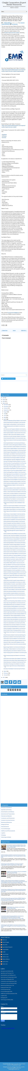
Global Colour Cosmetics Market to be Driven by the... (15, 493)
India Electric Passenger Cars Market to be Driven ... (14, 664)
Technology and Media (6, 837)
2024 (4, 399)
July (5, 413)
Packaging (3, 835)
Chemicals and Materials (6, 816)
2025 (4, 397)
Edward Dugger (5, 942)
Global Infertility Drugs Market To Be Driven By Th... (14, 560)
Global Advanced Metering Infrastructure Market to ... (15, 528)
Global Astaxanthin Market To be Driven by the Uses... (15, 438)
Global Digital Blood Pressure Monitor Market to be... (15, 475)
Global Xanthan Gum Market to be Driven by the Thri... (15, 550)
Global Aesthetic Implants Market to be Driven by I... (15, 515)
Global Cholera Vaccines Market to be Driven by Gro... (15, 479)
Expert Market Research (7, 947)
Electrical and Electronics (6, 822)
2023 (4, 401)
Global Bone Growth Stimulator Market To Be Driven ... (15, 436)
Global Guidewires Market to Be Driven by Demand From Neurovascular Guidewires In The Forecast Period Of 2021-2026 (13, 856)
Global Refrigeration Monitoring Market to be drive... (15, 570)
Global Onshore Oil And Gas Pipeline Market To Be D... (15, 470)
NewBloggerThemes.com (14, 1069)
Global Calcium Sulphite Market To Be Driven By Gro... (15, 448)
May (5, 417)
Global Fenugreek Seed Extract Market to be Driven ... (15, 523)
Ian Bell (3, 951)
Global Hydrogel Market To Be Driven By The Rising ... (15, 542)
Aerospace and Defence (6, 807)
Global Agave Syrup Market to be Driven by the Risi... (15, 509)
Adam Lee (4, 939)
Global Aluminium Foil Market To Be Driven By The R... (15, 662)
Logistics (3, 833)
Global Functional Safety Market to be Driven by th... (15, 626)
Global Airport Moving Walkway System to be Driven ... (15, 466)
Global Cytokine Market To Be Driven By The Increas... (15, 432)
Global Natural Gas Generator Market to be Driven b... (15, 624)
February (6, 673)
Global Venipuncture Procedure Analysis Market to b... (15, 613)
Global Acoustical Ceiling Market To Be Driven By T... (15, 568)
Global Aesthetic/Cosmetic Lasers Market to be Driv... (15, 584)
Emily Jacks (4, 944)
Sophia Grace (5, 961)
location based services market (12, 32)
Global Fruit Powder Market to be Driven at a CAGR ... (15, 582)
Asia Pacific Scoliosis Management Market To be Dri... (15, 444)
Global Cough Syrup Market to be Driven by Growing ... (15, 611)
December (6, 404)
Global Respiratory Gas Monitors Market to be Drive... (15, 650)
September (6, 410)
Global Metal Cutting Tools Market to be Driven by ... (15, 548)
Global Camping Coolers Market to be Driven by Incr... (15, 617)
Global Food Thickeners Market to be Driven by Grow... (15, 477)
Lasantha (22, 1066)
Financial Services (5, 826)
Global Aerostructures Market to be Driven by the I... (14, 591)
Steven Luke (4, 964)
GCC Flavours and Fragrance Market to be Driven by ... (15, 429)
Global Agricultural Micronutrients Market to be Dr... (14, 587)
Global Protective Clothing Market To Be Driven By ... (15, 517)
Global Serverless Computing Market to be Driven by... (15, 463)
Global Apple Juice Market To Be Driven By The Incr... (15, 453)
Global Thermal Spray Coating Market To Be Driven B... (15, 538)
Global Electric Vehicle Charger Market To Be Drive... (15, 544)
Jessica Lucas (5, 956)
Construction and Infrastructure (7, 818)
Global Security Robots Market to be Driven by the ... (15, 540)
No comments (15, 24)
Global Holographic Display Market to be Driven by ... (15, 628)
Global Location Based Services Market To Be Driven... (15, 491)
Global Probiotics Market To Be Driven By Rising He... (15, 635)
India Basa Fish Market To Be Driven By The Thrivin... (14, 668)
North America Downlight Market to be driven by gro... (15, 526)
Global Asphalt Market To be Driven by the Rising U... (15, 443)
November (6, 406)
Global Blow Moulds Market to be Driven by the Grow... (15, 497)
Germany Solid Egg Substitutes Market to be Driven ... (15, 461)
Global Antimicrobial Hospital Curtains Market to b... (15, 580)
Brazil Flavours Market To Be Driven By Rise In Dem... (15, 636)
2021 (4, 677)
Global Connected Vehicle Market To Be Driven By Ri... (15, 450)
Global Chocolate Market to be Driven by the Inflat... (14, 622)
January (5, 675)
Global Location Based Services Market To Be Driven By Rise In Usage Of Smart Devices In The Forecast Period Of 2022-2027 (12, 18)
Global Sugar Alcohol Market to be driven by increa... (15, 495)
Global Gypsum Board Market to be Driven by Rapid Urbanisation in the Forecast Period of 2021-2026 (12, 864)
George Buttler (5, 949)
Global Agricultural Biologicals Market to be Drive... (14, 464)
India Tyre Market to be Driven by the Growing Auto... (15, 564)
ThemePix (10, 1066)
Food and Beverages (5, 828)
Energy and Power (5, 824)
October (5, 408)
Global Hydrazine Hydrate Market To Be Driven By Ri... (15, 483)
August (5, 411)
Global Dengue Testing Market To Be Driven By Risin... (15, 452)
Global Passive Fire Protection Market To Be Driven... (15, 457)
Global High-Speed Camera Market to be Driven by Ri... (15, 474)
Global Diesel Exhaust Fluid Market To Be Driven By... (15, 422)
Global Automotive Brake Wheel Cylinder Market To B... (15, 660)
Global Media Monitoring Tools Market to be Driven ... (15, 604)
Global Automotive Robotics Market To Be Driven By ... (15, 537)
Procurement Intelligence (13, 312)
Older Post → (24, 330)
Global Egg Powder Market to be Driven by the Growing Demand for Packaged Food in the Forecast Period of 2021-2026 (14, 926)
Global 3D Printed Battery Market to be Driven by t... (14, 500)
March (5, 671)
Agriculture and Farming (6, 809)
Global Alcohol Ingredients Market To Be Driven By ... (15, 566)
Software (4, 136)
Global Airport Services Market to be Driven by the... (15, 638)
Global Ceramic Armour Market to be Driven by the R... (15, 551)
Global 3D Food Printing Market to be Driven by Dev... (15, 573)
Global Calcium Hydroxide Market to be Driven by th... (15, 619)
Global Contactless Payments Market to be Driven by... (15, 571)
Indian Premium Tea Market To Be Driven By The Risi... (15, 519)
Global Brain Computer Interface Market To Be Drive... (15, 481)
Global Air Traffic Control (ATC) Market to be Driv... (14, 434)
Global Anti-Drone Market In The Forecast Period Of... (15, 557)
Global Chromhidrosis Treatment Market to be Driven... (15, 555)
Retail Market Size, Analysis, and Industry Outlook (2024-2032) (15, 908)
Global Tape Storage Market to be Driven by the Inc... (15, 602)
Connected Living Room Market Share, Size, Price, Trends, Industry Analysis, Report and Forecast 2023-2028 (16, 846)
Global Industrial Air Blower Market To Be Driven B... (14, 521)
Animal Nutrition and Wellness (7, 811)
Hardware (4, 134)
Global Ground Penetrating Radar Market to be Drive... (15, 600)
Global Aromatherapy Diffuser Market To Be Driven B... (15, 420)
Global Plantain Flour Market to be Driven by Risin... (14, 499)
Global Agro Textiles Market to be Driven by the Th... (15, 648)
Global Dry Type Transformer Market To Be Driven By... (15, 535)
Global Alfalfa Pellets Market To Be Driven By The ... (14, 562)
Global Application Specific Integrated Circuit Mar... (14, 459)
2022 (4, 403)
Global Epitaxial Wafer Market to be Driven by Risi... (14, 610)
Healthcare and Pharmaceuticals (8, 830)
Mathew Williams (7, 22)
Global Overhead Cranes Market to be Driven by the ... (15, 533)
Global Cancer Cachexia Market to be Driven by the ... (15, 585)
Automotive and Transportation (8, 813)
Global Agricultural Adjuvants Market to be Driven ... (15, 507)
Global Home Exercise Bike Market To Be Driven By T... (15, 489)
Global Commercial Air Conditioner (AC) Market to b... (15, 621)
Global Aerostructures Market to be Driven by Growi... (15, 525)
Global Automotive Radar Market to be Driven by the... (15, 553)
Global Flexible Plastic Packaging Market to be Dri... (14, 630)
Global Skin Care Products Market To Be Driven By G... (15, 546)
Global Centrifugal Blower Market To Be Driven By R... (15, 472)
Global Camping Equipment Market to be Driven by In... (15, 430)
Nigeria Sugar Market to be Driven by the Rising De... (15, 647)
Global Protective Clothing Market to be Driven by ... (14, 606)
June (5, 415)
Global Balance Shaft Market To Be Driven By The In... (15, 468)
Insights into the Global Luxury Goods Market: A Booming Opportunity (16, 872)
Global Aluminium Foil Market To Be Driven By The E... (15, 455)
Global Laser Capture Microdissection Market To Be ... (15, 575)
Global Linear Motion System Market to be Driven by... (15, 446)
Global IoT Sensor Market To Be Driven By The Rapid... (15, 589)
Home (14, 330)
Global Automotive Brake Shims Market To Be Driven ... (15, 658)
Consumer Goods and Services (7, 820)
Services (4, 137)
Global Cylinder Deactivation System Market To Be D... (15, 559)
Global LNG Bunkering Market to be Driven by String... (15, 608)
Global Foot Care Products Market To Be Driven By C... (15, 505)
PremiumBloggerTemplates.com (14, 1068)
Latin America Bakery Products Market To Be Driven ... (15, 488)
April (5, 419)
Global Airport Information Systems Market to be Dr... (15, 640)
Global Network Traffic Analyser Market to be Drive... (15, 615)
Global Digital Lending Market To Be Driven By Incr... (14, 424)
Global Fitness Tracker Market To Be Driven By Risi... (15, 514)
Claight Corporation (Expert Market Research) (14, 3)
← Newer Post (4, 330)
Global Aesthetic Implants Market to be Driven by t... (14, 593)
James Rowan (5, 954)
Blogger (19, 1065)
